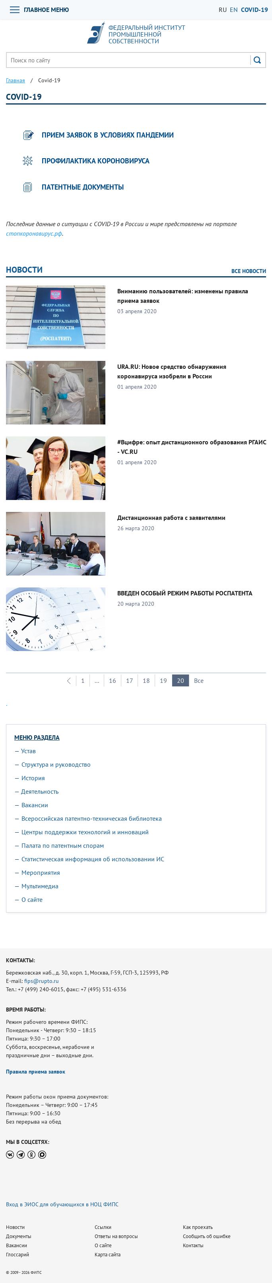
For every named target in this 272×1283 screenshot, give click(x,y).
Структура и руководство (56, 764)
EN (234, 10)
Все (199, 680)
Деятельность (39, 791)
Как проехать (198, 1227)
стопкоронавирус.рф (34, 233)
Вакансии (34, 805)
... (97, 680)
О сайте (32, 899)
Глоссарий (17, 1254)
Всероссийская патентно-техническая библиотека (91, 818)
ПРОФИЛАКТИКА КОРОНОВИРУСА (96, 160)
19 (163, 680)
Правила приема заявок (35, 1071)
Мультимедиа (39, 886)
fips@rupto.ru (41, 981)
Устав (28, 751)
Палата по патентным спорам (62, 845)
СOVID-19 (254, 10)
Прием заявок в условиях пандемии (108, 135)
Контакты (193, 1245)
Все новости (248, 271)
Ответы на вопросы (116, 1236)
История (33, 778)
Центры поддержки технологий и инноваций (85, 832)
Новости (24, 269)
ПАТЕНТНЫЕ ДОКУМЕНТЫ (83, 187)
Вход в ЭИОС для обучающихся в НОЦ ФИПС (62, 1204)
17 (129, 680)
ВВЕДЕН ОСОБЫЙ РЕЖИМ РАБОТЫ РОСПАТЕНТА (185, 593)
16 (112, 680)
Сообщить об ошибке (207, 1236)
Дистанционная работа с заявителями (171, 517)
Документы (18, 1236)
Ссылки (103, 1227)
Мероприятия (40, 872)
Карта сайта (107, 1254)
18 (146, 680)
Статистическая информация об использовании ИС (92, 859)
